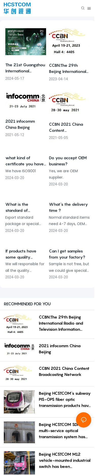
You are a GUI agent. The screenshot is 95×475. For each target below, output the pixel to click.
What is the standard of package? (16, 207)
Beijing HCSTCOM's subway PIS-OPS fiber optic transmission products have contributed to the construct (65, 399)
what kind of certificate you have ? (24, 161)
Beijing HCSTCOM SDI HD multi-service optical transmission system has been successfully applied (63, 431)
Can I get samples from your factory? (67, 254)
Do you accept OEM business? (68, 160)
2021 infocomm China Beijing (20, 124)
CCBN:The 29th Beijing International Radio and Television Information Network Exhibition (69, 68)
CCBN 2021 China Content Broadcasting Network (66, 127)
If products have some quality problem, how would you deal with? (25, 254)
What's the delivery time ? (68, 207)
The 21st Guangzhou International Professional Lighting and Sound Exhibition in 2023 (25, 68)
